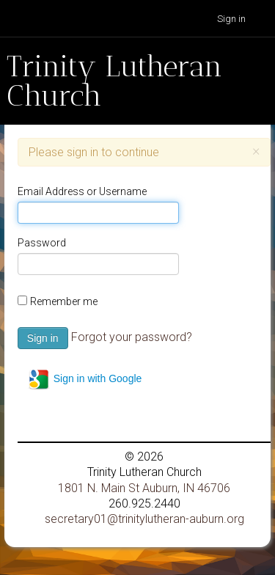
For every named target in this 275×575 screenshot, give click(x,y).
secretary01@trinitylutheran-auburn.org (144, 519)
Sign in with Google (84, 379)
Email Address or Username (82, 191)
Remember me (64, 301)
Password (42, 243)
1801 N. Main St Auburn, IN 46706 (144, 488)
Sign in (231, 18)
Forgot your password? (131, 337)
